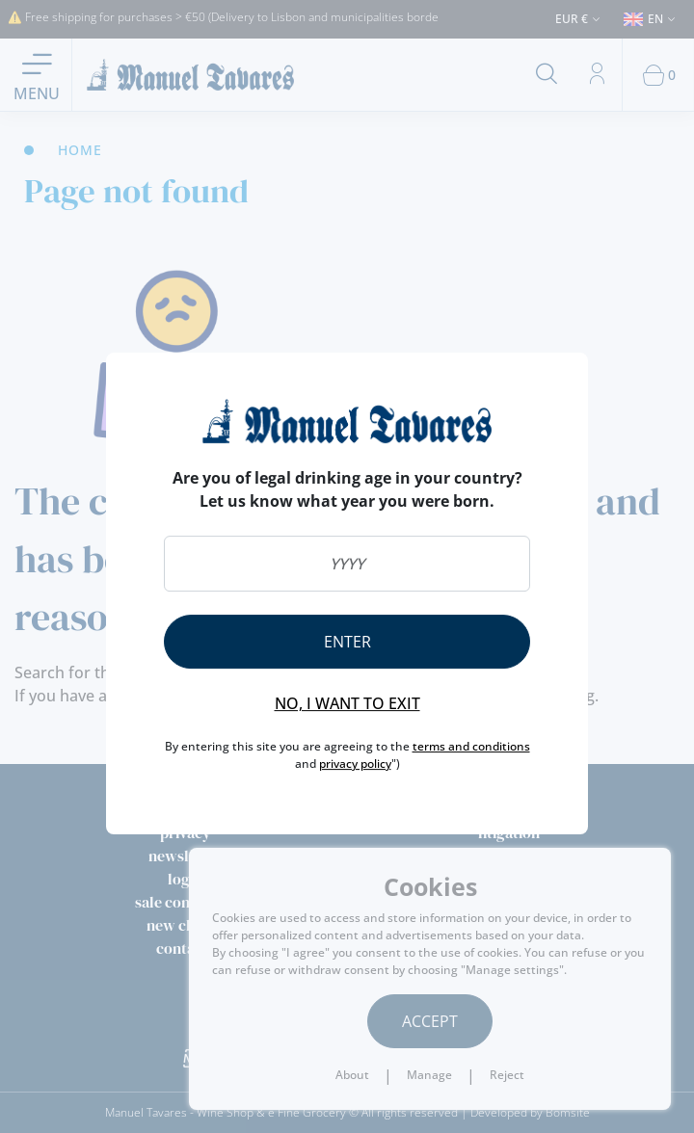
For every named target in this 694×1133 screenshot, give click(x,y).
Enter (347, 641)
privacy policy (355, 763)
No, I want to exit (347, 703)
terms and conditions (471, 746)
